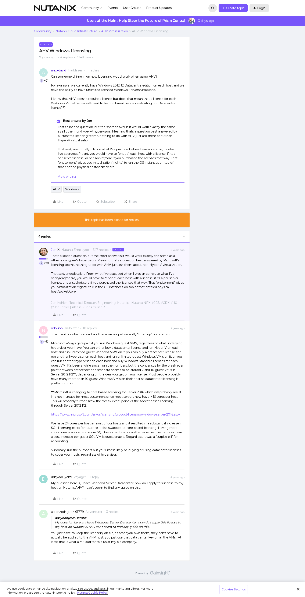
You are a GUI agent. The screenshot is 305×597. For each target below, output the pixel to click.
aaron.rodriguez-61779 (67, 512)
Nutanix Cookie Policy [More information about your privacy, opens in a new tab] (92, 592)
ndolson (57, 328)
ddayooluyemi (61, 477)
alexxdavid (58, 70)
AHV (56, 189)
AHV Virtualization (114, 31)
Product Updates (159, 8)
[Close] (298, 589)
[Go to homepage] (55, 8)
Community (42, 31)
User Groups (132, 8)
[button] (233, 8)
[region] (152, 589)
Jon (53, 250)
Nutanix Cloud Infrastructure (76, 31)
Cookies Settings (233, 589)
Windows (72, 189)
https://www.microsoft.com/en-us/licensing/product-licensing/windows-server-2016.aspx (115, 414)
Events (112, 8)
